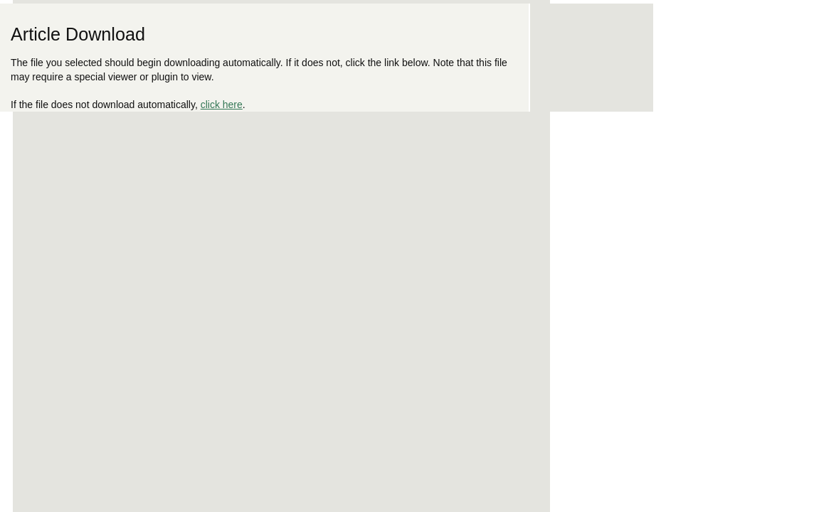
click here (222, 104)
